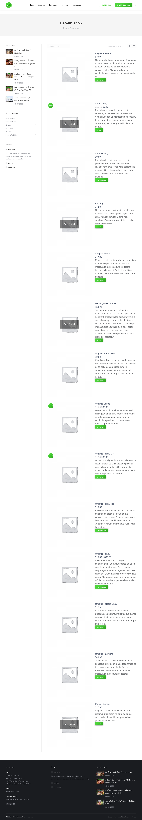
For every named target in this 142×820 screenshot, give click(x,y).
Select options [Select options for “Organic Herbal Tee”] (101, 530)
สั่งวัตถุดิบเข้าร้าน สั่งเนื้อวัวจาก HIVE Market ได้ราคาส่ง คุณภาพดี (24, 63)
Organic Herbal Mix (104, 454)
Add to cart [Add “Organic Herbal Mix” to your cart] (100, 477)
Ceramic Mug (101, 153)
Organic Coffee (102, 404)
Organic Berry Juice (105, 353)
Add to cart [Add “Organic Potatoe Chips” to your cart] (100, 627)
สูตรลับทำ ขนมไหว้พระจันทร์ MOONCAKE (23, 51)
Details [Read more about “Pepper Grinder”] (99, 724)
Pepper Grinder (102, 704)
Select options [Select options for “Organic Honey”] (101, 587)
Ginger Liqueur (102, 253)
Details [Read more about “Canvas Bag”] (99, 130)
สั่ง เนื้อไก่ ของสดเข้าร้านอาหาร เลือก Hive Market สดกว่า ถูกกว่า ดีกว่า (24, 77)
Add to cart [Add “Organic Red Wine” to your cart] (100, 677)
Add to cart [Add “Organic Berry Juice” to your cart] (100, 380)
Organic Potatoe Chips (106, 604)
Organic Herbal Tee (104, 504)
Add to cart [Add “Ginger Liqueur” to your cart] (100, 280)
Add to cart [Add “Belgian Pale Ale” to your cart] (100, 80)
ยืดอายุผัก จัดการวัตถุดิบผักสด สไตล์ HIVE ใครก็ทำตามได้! (24, 88)
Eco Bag (99, 203)
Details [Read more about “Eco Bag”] (99, 227)
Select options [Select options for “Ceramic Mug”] (101, 180)
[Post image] (9, 51)
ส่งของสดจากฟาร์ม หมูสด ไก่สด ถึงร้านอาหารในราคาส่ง (24, 99)
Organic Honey (102, 554)
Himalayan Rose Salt (105, 303)
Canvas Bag (101, 103)
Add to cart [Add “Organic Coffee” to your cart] (100, 427)
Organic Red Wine (104, 654)
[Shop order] (58, 46)
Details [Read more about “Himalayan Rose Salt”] (99, 340)
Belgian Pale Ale (103, 53)
